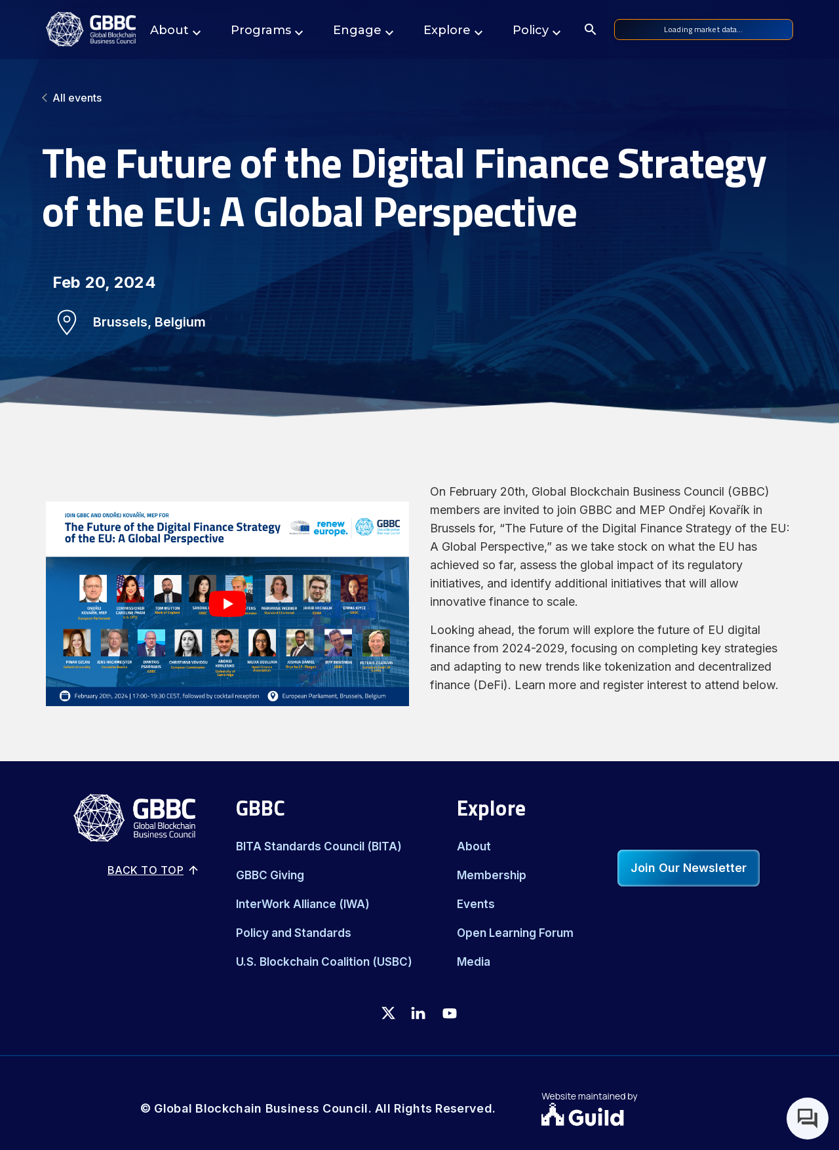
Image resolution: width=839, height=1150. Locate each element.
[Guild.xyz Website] (620, 1116)
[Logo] (91, 29)
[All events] (419, 97)
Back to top (153, 870)
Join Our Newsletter (689, 868)
